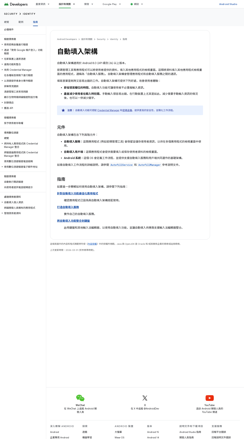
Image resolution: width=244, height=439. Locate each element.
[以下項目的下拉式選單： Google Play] (121, 4)
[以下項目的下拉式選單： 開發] (93, 4)
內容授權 (92, 243)
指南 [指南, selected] (35, 22)
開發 (86, 4)
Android (54, 432)
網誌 (136, 4)
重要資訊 (40, 4)
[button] (22, 44)
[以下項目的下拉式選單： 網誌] (143, 4)
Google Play (110, 4)
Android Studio (228, 4)
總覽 (6, 22)
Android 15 (153, 432)
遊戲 (84, 432)
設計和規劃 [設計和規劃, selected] (65, 4)
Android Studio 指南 (190, 432)
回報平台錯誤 (219, 432)
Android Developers (67, 39)
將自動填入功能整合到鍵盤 (73, 221)
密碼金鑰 (127, 110)
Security (10, 13)
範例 (21, 22)
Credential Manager (108, 110)
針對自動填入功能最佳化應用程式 (77, 193)
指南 (125, 39)
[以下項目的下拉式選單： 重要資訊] (50, 4)
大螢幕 (118, 432)
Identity (29, 13)
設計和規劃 (86, 39)
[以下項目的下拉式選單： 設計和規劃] (75, 4)
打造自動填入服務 (68, 207)
